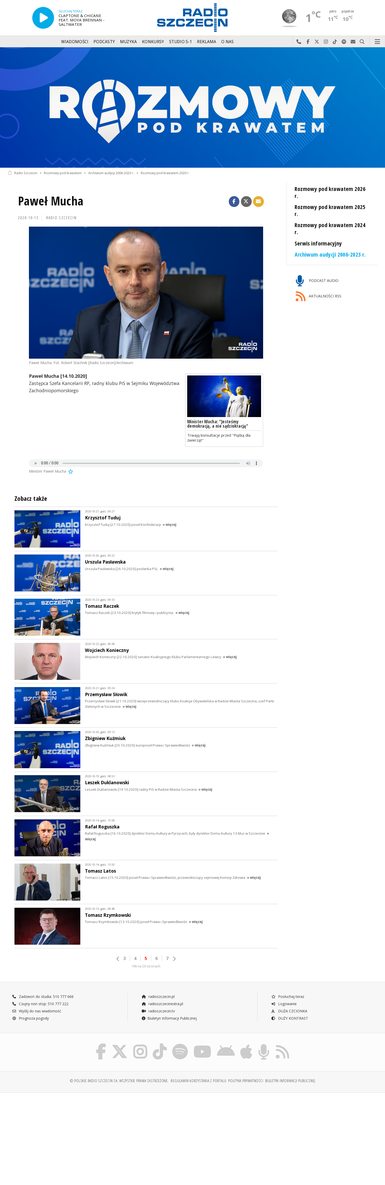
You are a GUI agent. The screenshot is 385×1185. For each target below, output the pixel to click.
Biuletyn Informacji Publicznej (169, 1018)
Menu (377, 42)
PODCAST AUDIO (317, 281)
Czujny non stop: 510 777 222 (40, 1003)
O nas (227, 41)
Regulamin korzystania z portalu (198, 1080)
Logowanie (284, 1003)
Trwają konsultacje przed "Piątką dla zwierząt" (218, 438)
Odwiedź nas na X (316, 42)
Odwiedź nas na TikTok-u (335, 42)
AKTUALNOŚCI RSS (319, 296)
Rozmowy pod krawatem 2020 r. (165, 173)
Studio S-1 (180, 41)
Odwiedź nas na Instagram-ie (326, 42)
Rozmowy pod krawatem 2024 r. (330, 228)
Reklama (206, 41)
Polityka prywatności (245, 1080)
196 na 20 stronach (145, 966)
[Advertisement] (53, 1136)
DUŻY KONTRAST (289, 1018)
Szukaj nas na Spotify (344, 42)
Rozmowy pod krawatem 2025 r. (330, 210)
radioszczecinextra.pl (162, 1003)
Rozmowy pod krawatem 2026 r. (330, 192)
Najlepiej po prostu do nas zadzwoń (298, 42)
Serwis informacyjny (318, 243)
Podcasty (104, 41)
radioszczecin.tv (158, 1011)
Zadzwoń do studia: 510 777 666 (43, 996)
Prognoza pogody (30, 1018)
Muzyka (128, 41)
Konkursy (153, 41)
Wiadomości (74, 41)
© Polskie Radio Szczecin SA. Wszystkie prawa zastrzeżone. (119, 1080)
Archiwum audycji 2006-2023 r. (111, 173)
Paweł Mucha (50, 201)
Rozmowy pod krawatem (63, 173)
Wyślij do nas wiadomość (353, 42)
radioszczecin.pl (158, 996)
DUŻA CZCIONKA (289, 1011)
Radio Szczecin (22, 173)
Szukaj (362, 42)
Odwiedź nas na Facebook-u (307, 42)
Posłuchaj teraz (287, 996)
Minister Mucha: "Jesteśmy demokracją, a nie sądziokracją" (217, 423)
